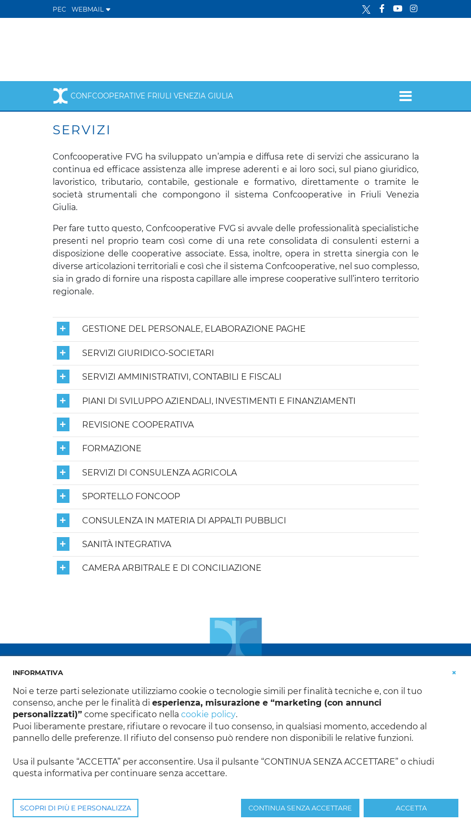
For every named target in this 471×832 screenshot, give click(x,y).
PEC (59, 9)
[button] (454, 672)
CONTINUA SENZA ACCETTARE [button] (300, 808)
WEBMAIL (91, 9)
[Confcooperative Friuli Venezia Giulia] (137, 49)
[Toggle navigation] (405, 95)
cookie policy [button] (208, 714)
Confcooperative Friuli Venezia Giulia (143, 96)
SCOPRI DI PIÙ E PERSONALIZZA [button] (75, 808)
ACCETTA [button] (411, 808)
